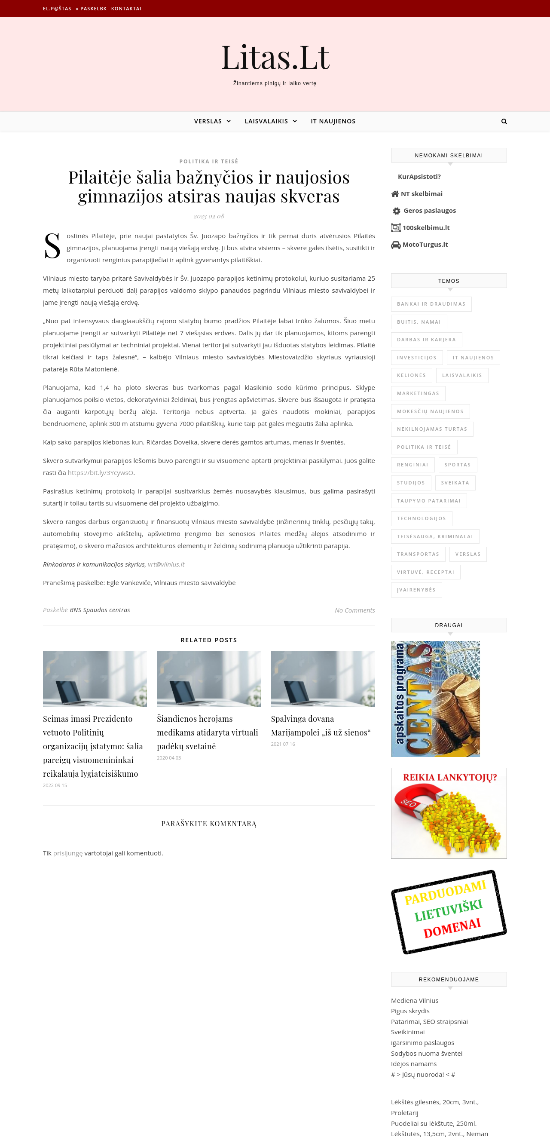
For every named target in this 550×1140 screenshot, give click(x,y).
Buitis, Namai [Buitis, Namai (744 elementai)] (419, 322)
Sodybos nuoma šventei (427, 1053)
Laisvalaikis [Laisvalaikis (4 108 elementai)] (462, 375)
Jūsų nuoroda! (423, 1074)
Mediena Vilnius (415, 1000)
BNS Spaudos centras (100, 610)
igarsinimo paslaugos (422, 1042)
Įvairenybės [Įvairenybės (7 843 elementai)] (416, 589)
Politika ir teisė (208, 161)
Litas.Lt (274, 56)
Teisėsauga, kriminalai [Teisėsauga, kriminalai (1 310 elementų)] (435, 536)
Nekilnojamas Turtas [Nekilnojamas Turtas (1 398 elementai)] (432, 429)
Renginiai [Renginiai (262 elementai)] (413, 464)
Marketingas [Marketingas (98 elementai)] (418, 393)
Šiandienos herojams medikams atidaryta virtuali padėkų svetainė (207, 732)
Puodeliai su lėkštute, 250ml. (434, 1123)
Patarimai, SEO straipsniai (429, 1021)
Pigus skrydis (410, 1010)
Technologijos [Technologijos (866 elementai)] (421, 518)
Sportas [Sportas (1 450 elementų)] (458, 464)
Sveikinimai (408, 1031)
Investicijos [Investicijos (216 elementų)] (417, 357)
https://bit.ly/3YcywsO (100, 472)
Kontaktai (126, 8)
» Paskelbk (91, 8)
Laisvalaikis (266, 121)
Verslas (208, 121)
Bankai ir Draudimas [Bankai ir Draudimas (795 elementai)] (431, 303)
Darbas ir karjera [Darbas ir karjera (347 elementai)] (426, 339)
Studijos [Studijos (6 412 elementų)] (411, 482)
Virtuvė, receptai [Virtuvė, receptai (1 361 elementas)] (426, 572)
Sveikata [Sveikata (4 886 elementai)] (455, 482)
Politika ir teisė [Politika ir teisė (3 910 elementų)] (424, 447)
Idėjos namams (414, 1063)
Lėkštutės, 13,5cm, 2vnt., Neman (439, 1133)
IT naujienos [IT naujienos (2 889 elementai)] (474, 357)
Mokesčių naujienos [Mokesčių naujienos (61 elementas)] (430, 411)
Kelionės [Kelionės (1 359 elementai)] (411, 375)
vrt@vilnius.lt (166, 564)
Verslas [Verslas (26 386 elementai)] (468, 554)
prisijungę (68, 853)
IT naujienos (333, 121)
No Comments (355, 610)
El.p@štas (57, 8)
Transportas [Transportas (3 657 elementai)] (418, 554)
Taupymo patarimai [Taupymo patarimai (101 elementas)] (429, 500)
